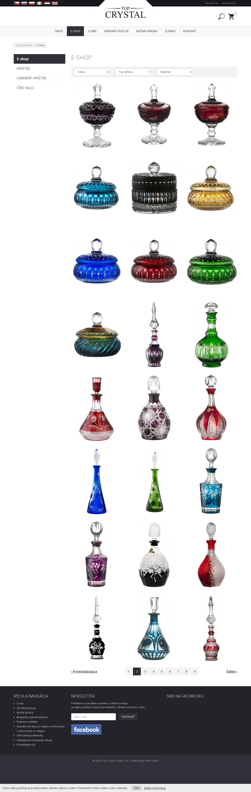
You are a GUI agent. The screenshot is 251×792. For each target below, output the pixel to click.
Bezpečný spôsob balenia (32, 717)
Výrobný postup (26, 708)
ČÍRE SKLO (25, 87)
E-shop (40, 45)
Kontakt (189, 31)
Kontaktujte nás (26, 744)
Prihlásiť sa (211, 3)
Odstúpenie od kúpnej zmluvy (34, 740)
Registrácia (229, 3)
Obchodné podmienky (30, 735)
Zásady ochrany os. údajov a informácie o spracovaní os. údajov (41, 729)
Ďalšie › (231, 671)
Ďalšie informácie (155, 788)
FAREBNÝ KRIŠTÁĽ (31, 78)
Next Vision (152, 760)
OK (137, 788)
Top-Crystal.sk (24, 45)
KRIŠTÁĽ (23, 68)
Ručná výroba (25, 712)
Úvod (59, 31)
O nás (20, 703)
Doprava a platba (27, 721)
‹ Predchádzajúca (84, 671)
